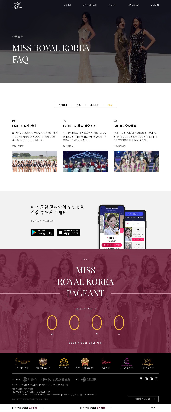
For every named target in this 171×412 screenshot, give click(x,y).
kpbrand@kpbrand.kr (60, 394)
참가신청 (155, 4)
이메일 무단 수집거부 (59, 384)
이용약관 (15, 384)
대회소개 (67, 4)
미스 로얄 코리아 (90, 4)
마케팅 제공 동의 (42, 384)
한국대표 (112, 4)
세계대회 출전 (134, 4)
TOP (152, 408)
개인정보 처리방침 (28, 384)
